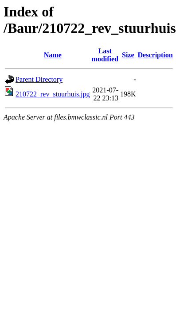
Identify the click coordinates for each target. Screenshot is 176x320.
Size (128, 55)
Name (53, 55)
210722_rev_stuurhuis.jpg (53, 94)
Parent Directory (39, 79)
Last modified (105, 55)
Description (155, 55)
